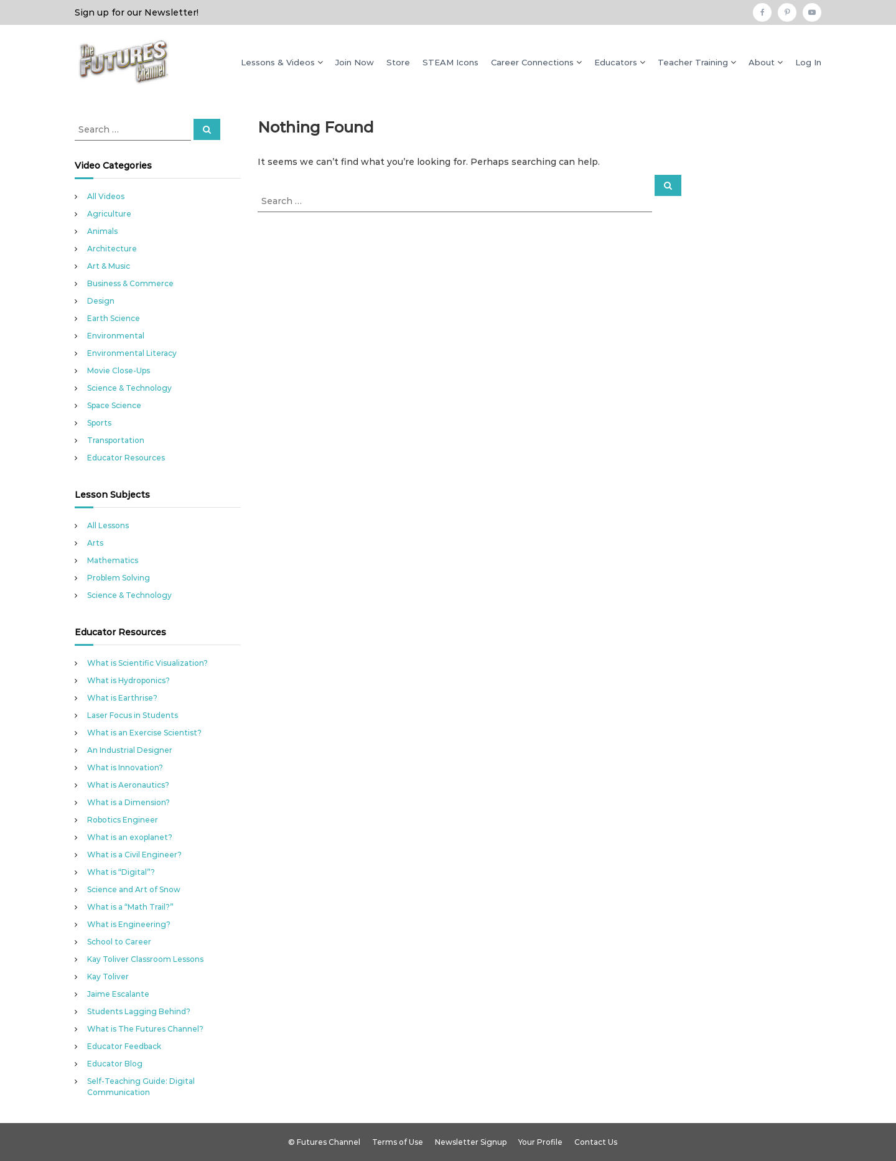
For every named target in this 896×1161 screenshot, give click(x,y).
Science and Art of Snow (133, 889)
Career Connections (532, 62)
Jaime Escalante (118, 994)
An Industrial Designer (129, 750)
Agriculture (109, 213)
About (762, 62)
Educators (615, 62)
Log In (808, 62)
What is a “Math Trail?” (130, 907)
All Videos (105, 196)
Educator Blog (114, 1063)
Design (100, 300)
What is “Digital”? (121, 872)
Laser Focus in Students (132, 715)
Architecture (112, 248)
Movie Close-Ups (118, 370)
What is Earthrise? (122, 697)
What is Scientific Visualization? (147, 663)
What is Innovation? (125, 767)
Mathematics (112, 560)
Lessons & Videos (278, 62)
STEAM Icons (450, 62)
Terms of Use (397, 1142)
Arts (95, 543)
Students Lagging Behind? (138, 1011)
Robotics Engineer (122, 819)
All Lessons (108, 525)
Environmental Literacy (132, 353)
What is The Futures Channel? (145, 1028)
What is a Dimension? (128, 802)
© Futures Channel (324, 1142)
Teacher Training (693, 62)
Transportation (115, 440)
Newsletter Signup (470, 1142)
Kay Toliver (108, 976)
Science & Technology (129, 388)
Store (398, 62)
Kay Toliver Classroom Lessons (145, 959)
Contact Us (595, 1142)
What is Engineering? (128, 924)
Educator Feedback (124, 1046)
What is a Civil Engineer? (134, 854)
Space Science (114, 405)
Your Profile (540, 1142)
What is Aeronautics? (128, 785)
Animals (102, 231)
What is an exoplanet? (129, 837)
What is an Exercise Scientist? (144, 732)
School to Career (119, 941)
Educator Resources (126, 457)
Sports (99, 422)
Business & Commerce (130, 283)
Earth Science (113, 318)
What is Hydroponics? (128, 680)
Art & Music (108, 266)
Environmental (115, 335)
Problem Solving (118, 577)
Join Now (354, 62)
